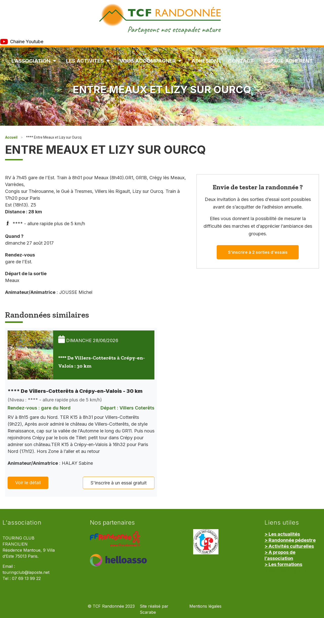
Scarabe (148, 612)
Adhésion (204, 61)
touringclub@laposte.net (26, 572)
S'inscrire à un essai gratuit (119, 482)
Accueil (11, 137)
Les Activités (87, 61)
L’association (33, 61)
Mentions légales (205, 606)
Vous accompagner (150, 61)
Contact (241, 61)
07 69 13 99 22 (26, 578)
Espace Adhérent (288, 61)
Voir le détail (28, 482)
